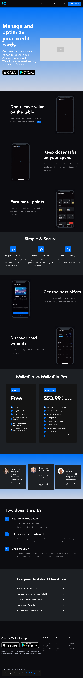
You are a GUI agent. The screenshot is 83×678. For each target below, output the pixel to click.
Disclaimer (46, 651)
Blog (55, 4)
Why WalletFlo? (47, 643)
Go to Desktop (74, 4)
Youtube (71, 648)
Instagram (72, 643)
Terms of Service (47, 648)
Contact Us (62, 4)
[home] (4, 3)
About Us (49, 4)
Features (58, 641)
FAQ (57, 648)
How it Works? (60, 646)
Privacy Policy (47, 646)
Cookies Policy (30, 673)
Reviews (58, 651)
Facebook (72, 646)
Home (42, 4)
